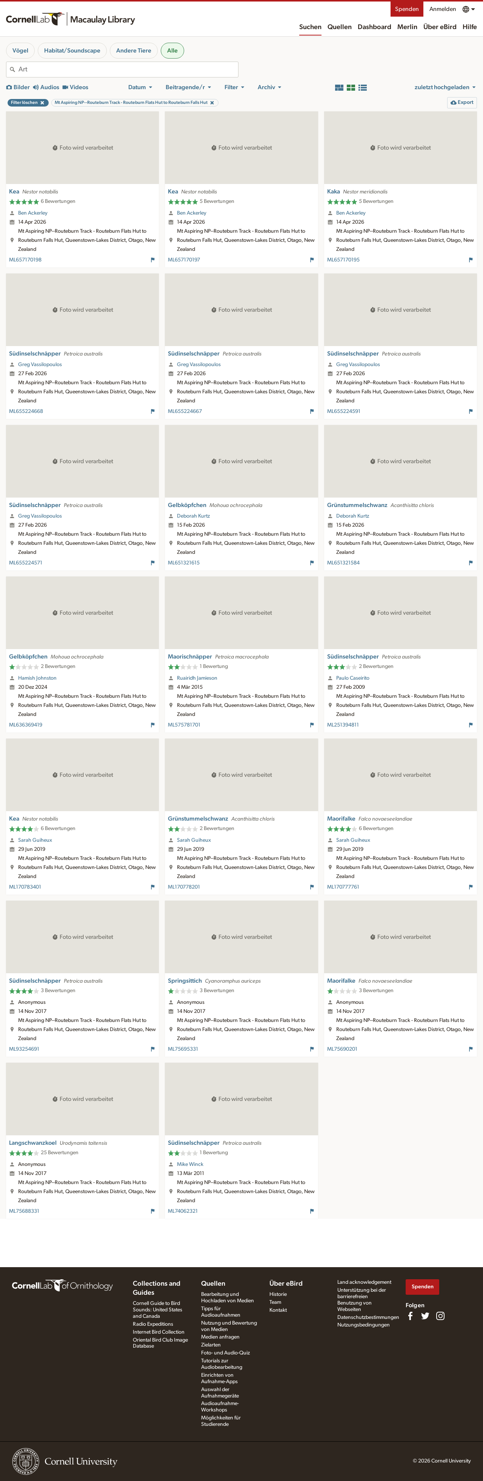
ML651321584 (343, 563)
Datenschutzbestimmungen (368, 1317)
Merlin (407, 27)
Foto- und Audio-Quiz (225, 1353)
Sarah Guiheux (35, 840)
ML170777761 (343, 887)
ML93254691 (24, 1049)
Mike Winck (190, 1164)
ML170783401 (25, 887)
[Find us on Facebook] (410, 1315)
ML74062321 (183, 1211)
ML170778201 (184, 887)
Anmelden (442, 9)
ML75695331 (183, 1049)
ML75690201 (342, 1049)
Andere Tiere (133, 51)
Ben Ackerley (33, 213)
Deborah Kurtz (193, 516)
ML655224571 (25, 563)
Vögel (20, 51)
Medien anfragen (220, 1337)
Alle (172, 51)
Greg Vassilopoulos (40, 364)
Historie (278, 1294)
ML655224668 (26, 411)
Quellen (340, 27)
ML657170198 (25, 260)
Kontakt (278, 1310)
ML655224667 (185, 411)
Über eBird (440, 27)
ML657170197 (184, 260)
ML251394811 (343, 725)
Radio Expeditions (153, 1324)
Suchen (310, 27)
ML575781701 (184, 725)
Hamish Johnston (37, 678)
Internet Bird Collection (159, 1332)
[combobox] (128, 69)
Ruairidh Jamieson (197, 678)
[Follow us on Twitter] (425, 1315)
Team (275, 1302)
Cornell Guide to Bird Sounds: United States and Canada (157, 1310)
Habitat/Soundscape (72, 51)
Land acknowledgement (364, 1282)
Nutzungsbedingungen (363, 1325)
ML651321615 (184, 563)
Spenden (407, 9)
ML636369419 (25, 725)
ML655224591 (343, 411)
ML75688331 (24, 1211)
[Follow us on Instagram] (440, 1315)
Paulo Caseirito (352, 678)
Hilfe (470, 27)
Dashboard (374, 27)
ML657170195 (343, 260)
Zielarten (211, 1345)
